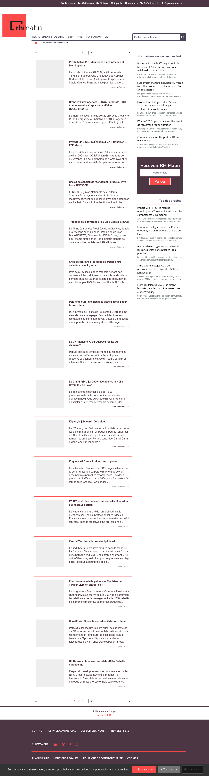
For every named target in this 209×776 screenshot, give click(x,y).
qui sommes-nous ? (93, 730)
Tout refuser (169, 769)
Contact (38, 730)
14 (91, 52)
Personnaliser (192, 769)
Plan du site (40, 758)
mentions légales (65, 758)
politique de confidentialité (103, 758)
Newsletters (120, 730)
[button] (49, 36)
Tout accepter (144, 769)
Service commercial (62, 730)
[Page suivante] (130, 53)
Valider (160, 181)
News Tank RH (104, 715)
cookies (132, 758)
